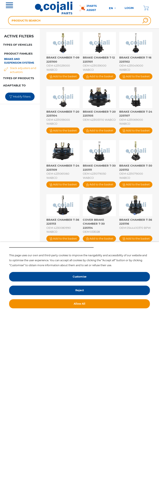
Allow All (79, 303)
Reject (79, 290)
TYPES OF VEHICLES (17, 44)
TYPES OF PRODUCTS (18, 78)
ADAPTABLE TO (14, 85)
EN (111, 8)
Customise (80, 276)
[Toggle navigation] (9, 6)
